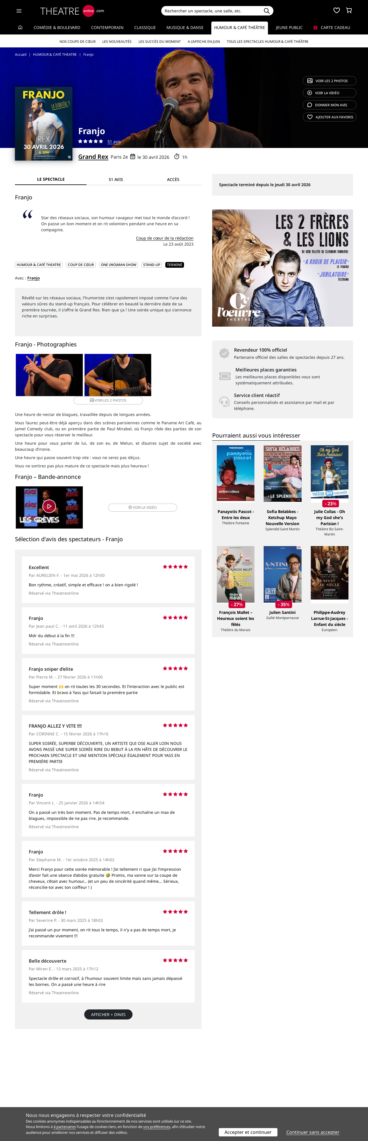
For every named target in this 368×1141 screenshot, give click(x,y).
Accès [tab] (173, 179)
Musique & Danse (185, 27)
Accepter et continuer (248, 1132)
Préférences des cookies (124, 1105)
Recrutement (27, 1093)
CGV (105, 1099)
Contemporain (107, 27)
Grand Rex (93, 157)
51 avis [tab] (116, 179)
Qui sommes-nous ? (34, 1087)
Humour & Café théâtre (239, 27)
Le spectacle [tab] (51, 179)
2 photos (327, 80)
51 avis (114, 141)
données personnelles (136, 1099)
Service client (114, 1087)
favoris (330, 117)
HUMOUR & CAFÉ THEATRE (39, 264)
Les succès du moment (160, 41)
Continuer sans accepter (313, 1132)
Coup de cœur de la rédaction (164, 238)
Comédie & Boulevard (57, 27)
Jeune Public (289, 27)
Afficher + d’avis (108, 1008)
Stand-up (151, 264)
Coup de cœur (81, 264)
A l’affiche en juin (204, 41)
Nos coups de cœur (77, 41)
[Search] (210, 11)
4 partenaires (64, 1126)
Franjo (33, 278)
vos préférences (156, 1126)
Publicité (195, 1093)
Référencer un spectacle (210, 1087)
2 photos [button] (170, 375)
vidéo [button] (139, 500)
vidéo (323, 92)
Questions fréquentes (122, 1093)
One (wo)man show (118, 264)
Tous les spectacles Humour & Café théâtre (267, 41)
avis (327, 105)
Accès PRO (197, 1099)
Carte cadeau (331, 27)
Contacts (23, 1105)
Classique (145, 27)
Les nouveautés (117, 41)
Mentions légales (31, 1099)
